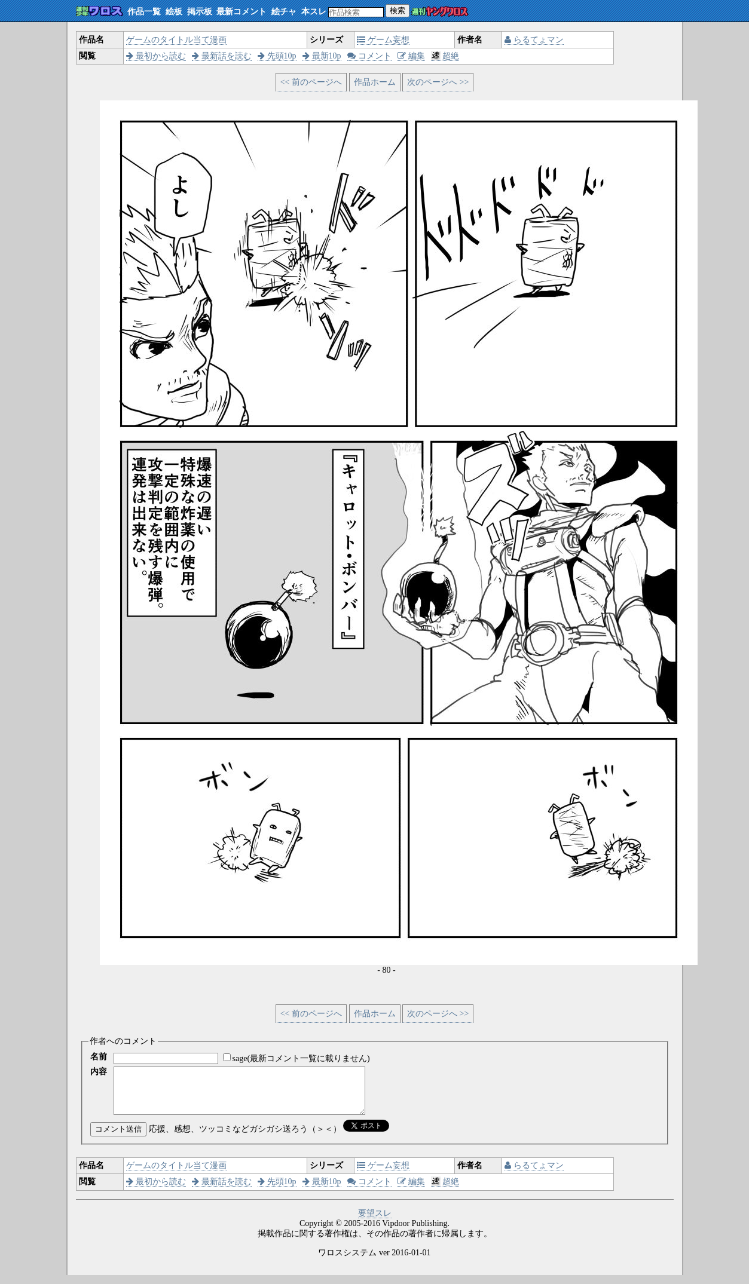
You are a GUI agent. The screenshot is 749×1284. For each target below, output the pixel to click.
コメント (369, 55)
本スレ (313, 11)
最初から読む (156, 55)
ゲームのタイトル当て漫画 (176, 39)
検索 (397, 10)
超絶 (445, 55)
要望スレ (375, 1222)
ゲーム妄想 (383, 39)
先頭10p (277, 55)
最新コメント (241, 11)
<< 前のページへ (311, 82)
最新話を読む (222, 55)
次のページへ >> (438, 82)
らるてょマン (534, 39)
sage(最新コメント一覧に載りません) (301, 1058)
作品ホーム (375, 82)
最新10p (321, 55)
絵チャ (283, 11)
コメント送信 (118, 1137)
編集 (411, 55)
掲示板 (199, 11)
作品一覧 (144, 11)
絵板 (174, 11)
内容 (98, 1071)
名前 (98, 1056)
